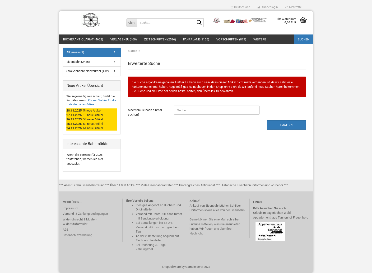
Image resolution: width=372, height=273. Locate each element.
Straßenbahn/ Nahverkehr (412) (87, 71)
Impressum (70, 208)
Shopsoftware (171, 266)
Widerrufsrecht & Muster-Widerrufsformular (80, 222)
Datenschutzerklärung (77, 235)
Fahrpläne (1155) (196, 39)
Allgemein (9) (75, 52)
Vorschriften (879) (231, 39)
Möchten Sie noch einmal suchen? (145, 112)
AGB (66, 229)
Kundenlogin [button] (267, 7)
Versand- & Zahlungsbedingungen (85, 213)
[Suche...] (131, 22)
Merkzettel (293, 7)
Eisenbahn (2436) (78, 61)
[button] (240, 7)
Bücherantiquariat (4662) (83, 39)
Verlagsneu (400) (123, 39)
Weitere (259, 39)
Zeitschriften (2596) (160, 39)
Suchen (303, 39)
